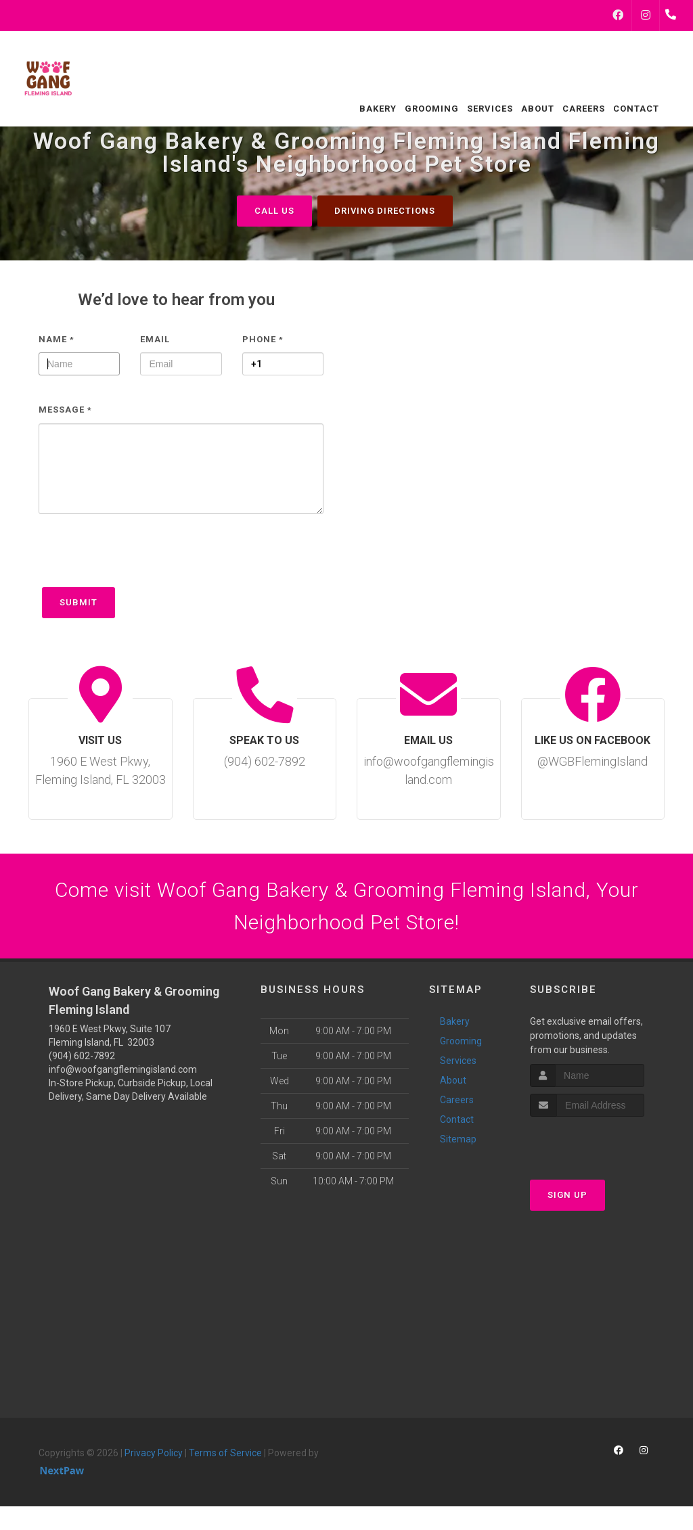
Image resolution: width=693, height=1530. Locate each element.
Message (65, 410)
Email (155, 339)
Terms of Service (225, 1453)
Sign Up (567, 1195)
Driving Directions (385, 211)
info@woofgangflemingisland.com (123, 1070)
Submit (78, 602)
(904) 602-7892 (82, 1056)
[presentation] (141, 557)
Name (56, 339)
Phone (263, 339)
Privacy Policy (154, 1453)
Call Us (274, 211)
